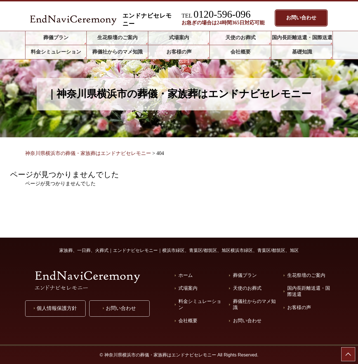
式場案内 (187, 288)
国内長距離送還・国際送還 (308, 291)
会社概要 (187, 320)
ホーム (185, 275)
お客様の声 (299, 307)
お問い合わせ (247, 320)
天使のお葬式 (247, 288)
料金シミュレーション (199, 304)
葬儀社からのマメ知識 (254, 304)
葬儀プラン (245, 275)
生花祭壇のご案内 (306, 275)
